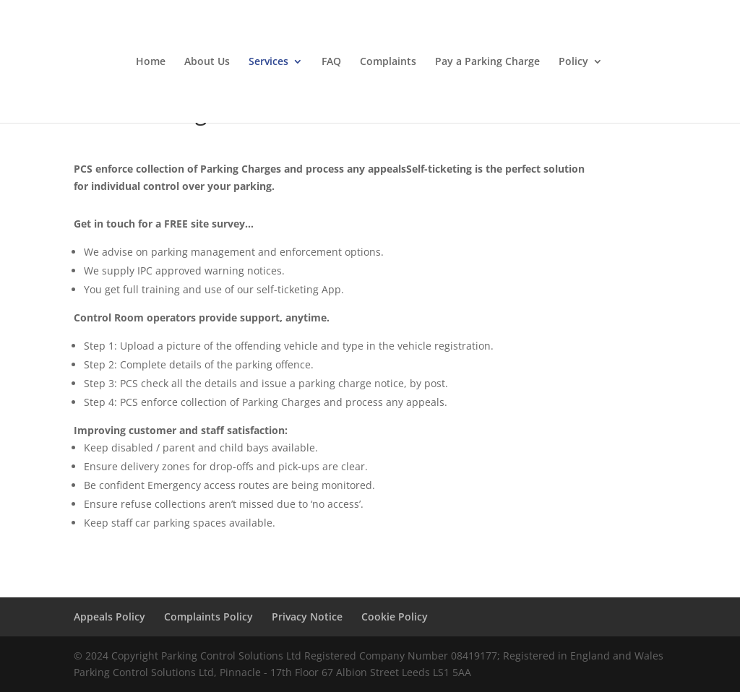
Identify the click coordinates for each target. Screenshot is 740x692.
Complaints (388, 62)
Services (268, 62)
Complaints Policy (208, 616)
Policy (573, 62)
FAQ (331, 62)
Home (150, 62)
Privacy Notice (307, 616)
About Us (207, 62)
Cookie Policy (394, 616)
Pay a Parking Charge (487, 62)
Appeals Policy (109, 616)
